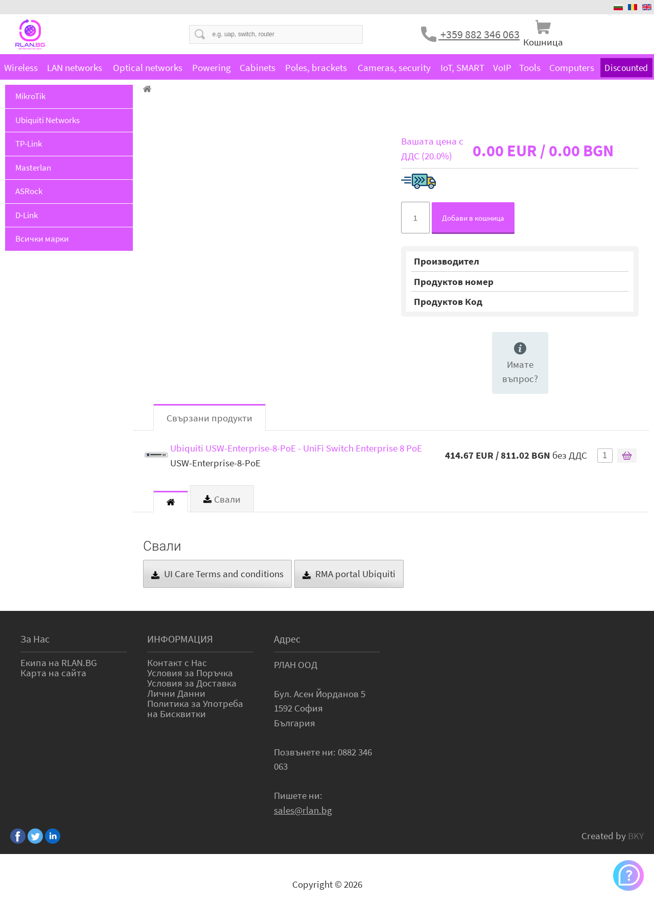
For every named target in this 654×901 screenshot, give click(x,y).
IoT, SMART (462, 67)
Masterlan (33, 167)
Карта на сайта (53, 673)
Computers (571, 67)
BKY (636, 835)
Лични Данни (176, 693)
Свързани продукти (209, 418)
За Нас (35, 638)
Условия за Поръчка (190, 673)
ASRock (28, 191)
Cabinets (257, 67)
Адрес (287, 638)
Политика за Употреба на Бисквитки (195, 708)
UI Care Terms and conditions (217, 573)
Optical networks (147, 67)
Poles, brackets (316, 67)
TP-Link (28, 143)
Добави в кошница (473, 218)
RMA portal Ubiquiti (348, 573)
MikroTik (30, 96)
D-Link (26, 215)
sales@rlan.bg (303, 810)
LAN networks (74, 67)
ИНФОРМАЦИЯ (180, 638)
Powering (211, 67)
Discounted (626, 67)
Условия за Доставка (192, 683)
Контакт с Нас (177, 662)
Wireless (21, 67)
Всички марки (42, 238)
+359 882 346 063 (479, 34)
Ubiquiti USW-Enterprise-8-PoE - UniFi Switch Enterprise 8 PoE (296, 448)
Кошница (543, 42)
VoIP (502, 67)
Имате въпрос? (520, 363)
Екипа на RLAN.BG (58, 662)
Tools (530, 67)
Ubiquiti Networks (47, 120)
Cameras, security (394, 67)
